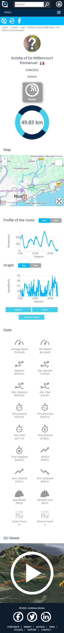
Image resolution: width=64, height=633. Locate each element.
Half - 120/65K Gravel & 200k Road (37, 27)
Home (5, 27)
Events (14, 27)
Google (60, 156)
